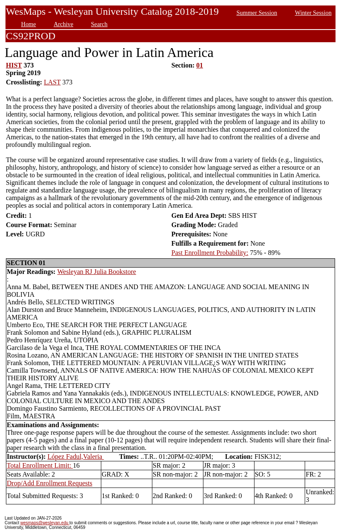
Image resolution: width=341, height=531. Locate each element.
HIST (14, 65)
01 (199, 65)
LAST (52, 82)
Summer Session (256, 12)
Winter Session (313, 12)
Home (28, 24)
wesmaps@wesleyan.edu (44, 522)
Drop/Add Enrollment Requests (49, 483)
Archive (63, 24)
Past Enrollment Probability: (209, 252)
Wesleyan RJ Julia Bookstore (96, 271)
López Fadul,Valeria (75, 456)
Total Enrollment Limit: (40, 465)
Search (99, 24)
